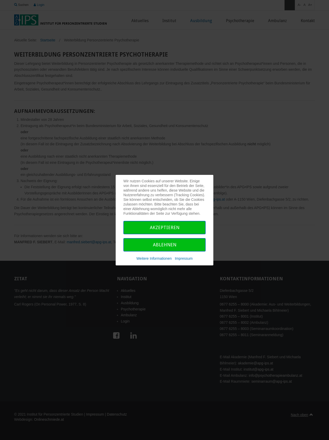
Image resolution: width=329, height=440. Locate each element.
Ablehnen (164, 244)
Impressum (184, 258)
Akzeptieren (164, 227)
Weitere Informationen (154, 258)
